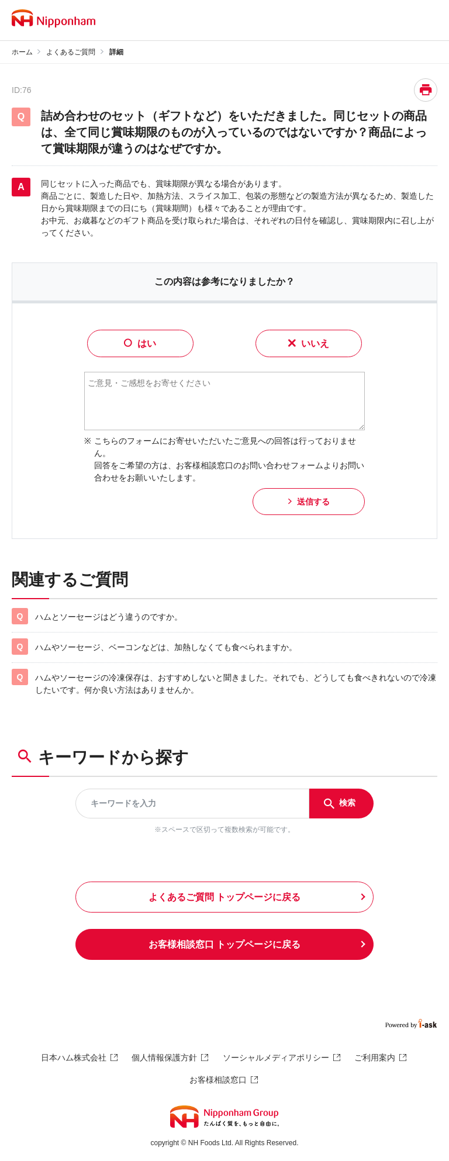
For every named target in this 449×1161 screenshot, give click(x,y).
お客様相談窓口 (218, 1079)
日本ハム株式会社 (73, 1057)
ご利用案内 (374, 1057)
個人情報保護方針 (164, 1057)
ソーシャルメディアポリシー (276, 1057)
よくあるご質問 (70, 52)
